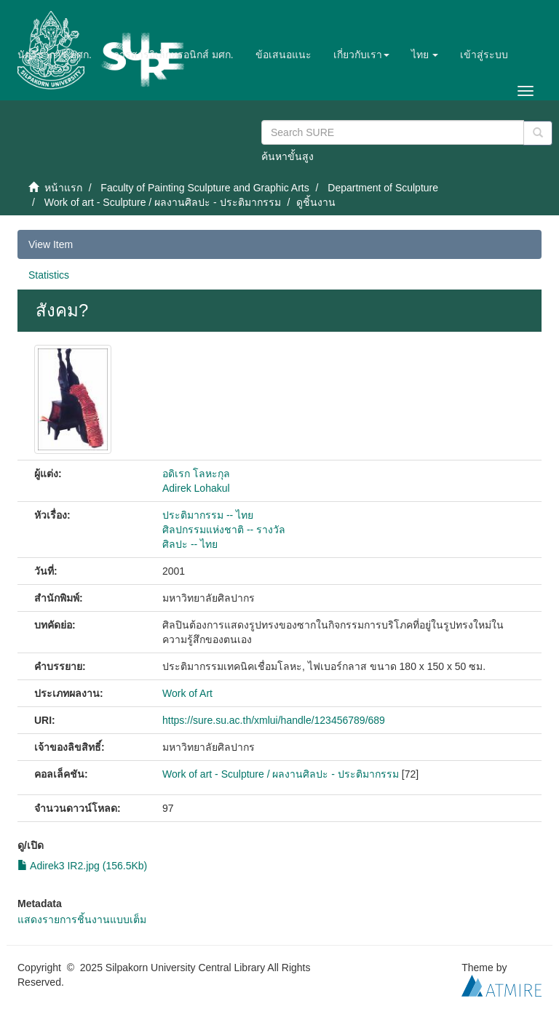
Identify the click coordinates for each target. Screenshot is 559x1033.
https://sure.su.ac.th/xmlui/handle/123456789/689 (273, 720)
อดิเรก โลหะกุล (196, 473)
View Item (50, 244)
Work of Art (187, 693)
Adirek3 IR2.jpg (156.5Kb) (82, 866)
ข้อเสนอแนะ (283, 54)
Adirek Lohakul (196, 488)
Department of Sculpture (383, 188)
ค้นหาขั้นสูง (287, 156)
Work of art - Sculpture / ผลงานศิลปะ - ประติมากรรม (162, 202)
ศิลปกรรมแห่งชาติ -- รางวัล (223, 529)
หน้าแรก (63, 188)
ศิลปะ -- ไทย (190, 544)
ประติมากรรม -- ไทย (207, 515)
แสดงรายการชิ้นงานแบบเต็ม (81, 919)
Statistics (48, 275)
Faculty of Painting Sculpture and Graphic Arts (204, 188)
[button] (361, 54)
